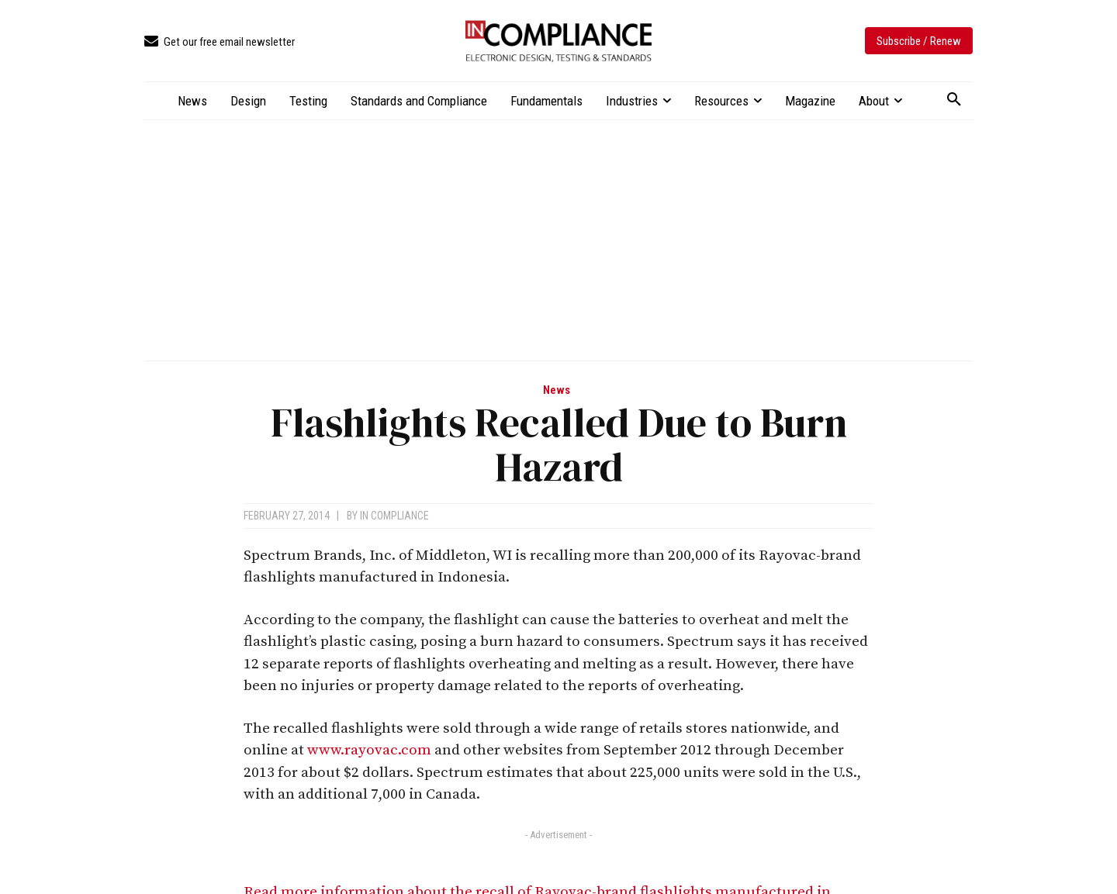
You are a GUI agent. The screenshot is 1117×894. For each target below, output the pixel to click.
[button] (954, 100)
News (556, 390)
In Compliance (394, 515)
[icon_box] (219, 42)
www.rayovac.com (369, 750)
